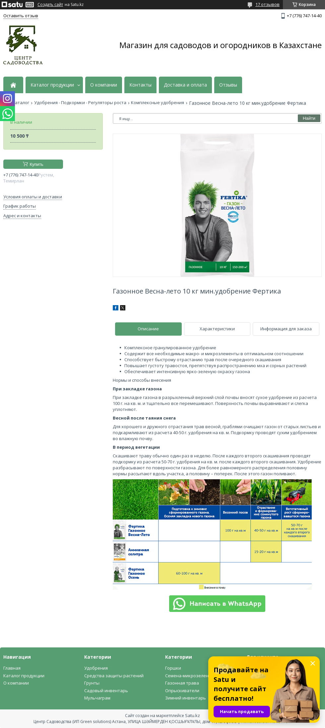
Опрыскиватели (182, 691)
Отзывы (228, 85)
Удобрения (96, 668)
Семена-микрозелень (188, 676)
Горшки (173, 668)
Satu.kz (192, 715)
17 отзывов (267, 4)
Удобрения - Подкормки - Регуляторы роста (80, 102)
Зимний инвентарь (185, 698)
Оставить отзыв (20, 16)
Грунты (91, 683)
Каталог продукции (52, 85)
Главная (12, 668)
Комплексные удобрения (157, 102)
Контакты (140, 85)
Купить (36, 164)
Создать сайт (50, 4)
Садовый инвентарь (106, 691)
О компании (103, 85)
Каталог (20, 102)
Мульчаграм (97, 698)
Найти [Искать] (309, 118)
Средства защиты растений (114, 676)
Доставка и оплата (185, 85)
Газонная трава (182, 683)
